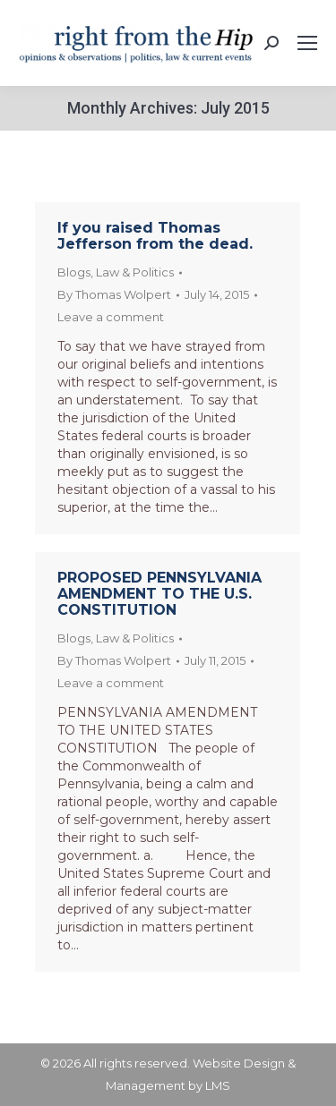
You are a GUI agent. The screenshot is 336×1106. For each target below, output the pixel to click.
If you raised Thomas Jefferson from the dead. (155, 235)
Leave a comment (110, 317)
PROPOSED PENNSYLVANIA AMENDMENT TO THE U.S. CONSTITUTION (159, 593)
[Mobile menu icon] (307, 43)
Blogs (73, 272)
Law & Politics (135, 272)
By (114, 294)
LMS (217, 1085)
